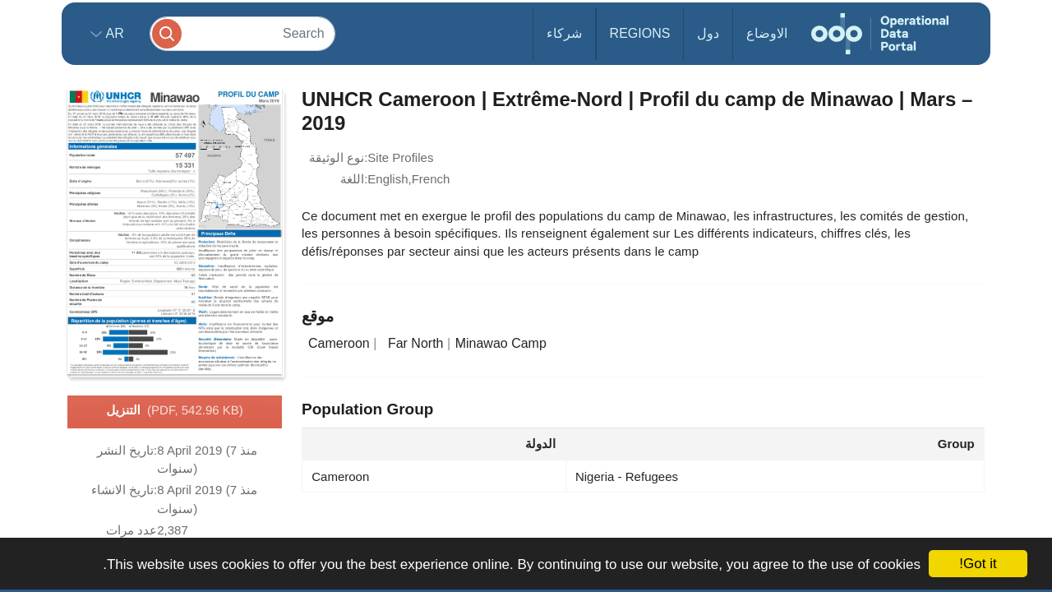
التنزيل (174, 411)
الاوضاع (766, 33)
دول (708, 33)
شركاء (564, 33)
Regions (640, 33)
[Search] (242, 33)
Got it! (977, 563)
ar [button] (113, 33)
